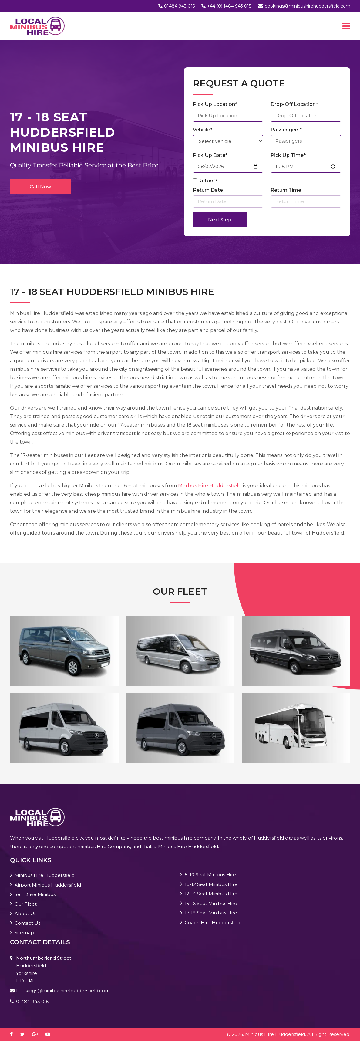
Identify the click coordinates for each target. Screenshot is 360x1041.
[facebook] (14, 1034)
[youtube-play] (50, 1034)
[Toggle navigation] (346, 26)
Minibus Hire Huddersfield (210, 485)
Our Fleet (26, 904)
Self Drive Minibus (35, 894)
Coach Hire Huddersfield (213, 922)
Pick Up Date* (210, 155)
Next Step (219, 219)
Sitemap (24, 932)
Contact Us (27, 923)
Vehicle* (202, 130)
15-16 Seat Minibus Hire (211, 903)
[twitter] (25, 1034)
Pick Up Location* (215, 104)
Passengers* (286, 130)
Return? (207, 181)
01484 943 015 (179, 6)
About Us (25, 913)
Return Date (208, 190)
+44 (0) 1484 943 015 (229, 6)
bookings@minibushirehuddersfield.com (307, 6)
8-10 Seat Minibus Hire (210, 874)
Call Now (40, 186)
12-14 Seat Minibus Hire (211, 894)
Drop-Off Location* (294, 104)
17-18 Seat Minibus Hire (211, 913)
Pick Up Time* (288, 155)
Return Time (286, 190)
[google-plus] (38, 1034)
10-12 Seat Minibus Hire (211, 884)
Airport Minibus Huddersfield (48, 885)
